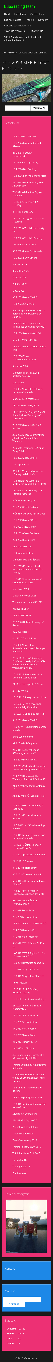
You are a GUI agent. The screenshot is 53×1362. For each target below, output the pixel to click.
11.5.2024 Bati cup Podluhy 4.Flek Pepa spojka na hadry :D (28, 325)
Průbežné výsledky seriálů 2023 (28, 513)
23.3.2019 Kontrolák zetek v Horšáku (26, 817)
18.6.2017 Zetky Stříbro (24, 1022)
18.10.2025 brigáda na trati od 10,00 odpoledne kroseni (23, 38)
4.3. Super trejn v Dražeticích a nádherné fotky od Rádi (28, 1056)
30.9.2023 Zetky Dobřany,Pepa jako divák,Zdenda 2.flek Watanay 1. (28, 438)
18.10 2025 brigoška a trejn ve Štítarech (28, 220)
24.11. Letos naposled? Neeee (28, 684)
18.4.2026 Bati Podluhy (24, 169)
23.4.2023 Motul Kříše (23, 539)
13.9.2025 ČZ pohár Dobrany (27, 238)
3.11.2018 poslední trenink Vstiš (29, 854)
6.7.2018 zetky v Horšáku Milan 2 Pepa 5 (28, 882)
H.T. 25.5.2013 (19, 1159)
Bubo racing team (19, 6)
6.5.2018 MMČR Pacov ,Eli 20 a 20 (28, 945)
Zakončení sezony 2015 (24, 1140)
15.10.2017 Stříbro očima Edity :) (29, 999)
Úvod (7, 14)
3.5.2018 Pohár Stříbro (24, 910)
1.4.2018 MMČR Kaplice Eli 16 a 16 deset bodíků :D (28, 955)
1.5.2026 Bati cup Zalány (25, 162)
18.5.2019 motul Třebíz (24, 759)
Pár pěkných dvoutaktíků (25, 1127)
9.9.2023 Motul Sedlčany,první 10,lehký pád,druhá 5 (28, 472)
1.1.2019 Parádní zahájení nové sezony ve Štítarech (28, 836)
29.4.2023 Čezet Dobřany (25, 533)
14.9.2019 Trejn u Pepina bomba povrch (29, 728)
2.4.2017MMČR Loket (23, 1048)
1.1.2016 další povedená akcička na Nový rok (29, 1106)
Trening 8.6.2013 (21, 1166)
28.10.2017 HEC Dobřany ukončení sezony (25, 991)
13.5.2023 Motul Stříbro (24, 520)
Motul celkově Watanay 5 (25, 398)
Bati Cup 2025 (19, 284)
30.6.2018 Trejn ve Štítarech (27, 874)
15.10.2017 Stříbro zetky (25, 1015)
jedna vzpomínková (22, 736)
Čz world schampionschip (17, 25)
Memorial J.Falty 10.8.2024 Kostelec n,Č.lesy (26, 374)
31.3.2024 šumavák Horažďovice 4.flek (29, 348)
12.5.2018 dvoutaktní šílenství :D (29, 923)
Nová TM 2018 (20, 982)
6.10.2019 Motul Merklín (25, 720)
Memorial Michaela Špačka (26, 559)
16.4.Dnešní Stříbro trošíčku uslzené (27, 1089)
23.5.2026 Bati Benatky (24, 136)
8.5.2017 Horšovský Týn (24, 1041)
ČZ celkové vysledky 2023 (25, 405)
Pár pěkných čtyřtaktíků (24, 1120)
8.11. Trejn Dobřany (22, 211)
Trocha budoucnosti (22, 1133)
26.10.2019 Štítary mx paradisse (29, 697)
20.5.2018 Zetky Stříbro (24, 917)
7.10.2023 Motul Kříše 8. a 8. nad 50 (27, 427)
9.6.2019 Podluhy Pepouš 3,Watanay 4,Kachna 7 (25, 751)
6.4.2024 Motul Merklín (24, 339)
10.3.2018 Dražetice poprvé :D (28, 962)
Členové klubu (37, 14)
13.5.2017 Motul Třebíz (24, 1035)
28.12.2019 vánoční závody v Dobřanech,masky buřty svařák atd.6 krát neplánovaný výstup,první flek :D (28, 663)
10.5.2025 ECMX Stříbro (24, 257)
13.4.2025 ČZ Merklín (15, 31)
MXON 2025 (37, 31)
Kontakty (43, 19)
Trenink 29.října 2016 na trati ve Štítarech (29, 1066)
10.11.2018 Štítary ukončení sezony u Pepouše (27, 846)
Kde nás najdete (12, 19)
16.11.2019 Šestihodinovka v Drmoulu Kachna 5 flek (27, 676)
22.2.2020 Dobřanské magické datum (28, 624)
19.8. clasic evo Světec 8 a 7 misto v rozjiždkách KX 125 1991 (29, 482)
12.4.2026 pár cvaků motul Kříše (29, 175)
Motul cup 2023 (20, 589)
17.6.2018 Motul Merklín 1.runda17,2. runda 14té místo (28, 892)
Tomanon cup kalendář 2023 (27, 602)
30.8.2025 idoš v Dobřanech (27, 251)
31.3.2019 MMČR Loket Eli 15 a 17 (28, 797)
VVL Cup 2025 (19, 264)
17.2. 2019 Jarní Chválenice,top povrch (28, 827)
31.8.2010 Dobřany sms (24, 743)
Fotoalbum (20, 14)
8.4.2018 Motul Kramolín (25, 936)
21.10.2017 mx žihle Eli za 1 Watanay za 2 (26, 1007)
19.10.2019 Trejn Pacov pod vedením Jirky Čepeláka (26, 705)
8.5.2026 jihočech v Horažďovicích (22, 154)
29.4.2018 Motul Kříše (23, 930)
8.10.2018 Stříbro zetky (24, 867)
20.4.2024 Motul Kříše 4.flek (27, 333)
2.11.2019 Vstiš (20, 690)
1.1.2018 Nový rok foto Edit (26, 969)
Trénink (30, 19)
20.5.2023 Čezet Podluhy (25, 507)
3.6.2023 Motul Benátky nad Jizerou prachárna (27, 492)
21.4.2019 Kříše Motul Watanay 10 (28, 787)
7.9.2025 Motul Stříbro (24, 244)
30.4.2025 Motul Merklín (25, 297)
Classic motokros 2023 (24, 595)
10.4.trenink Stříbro (22, 553)
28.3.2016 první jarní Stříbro (27, 1097)
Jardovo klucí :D (20, 608)
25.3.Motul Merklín (22, 546)
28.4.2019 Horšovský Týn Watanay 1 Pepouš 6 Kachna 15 (28, 778)
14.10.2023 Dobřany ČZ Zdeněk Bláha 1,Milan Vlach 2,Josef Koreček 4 (28, 415)
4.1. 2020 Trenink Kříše (24, 638)
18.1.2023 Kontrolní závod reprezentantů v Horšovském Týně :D (27, 569)
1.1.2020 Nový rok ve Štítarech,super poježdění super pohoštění (29, 648)
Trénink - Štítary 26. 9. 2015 (26, 1146)
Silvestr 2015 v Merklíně (24, 1113)
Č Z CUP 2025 (19, 277)
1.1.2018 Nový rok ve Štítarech (28, 976)
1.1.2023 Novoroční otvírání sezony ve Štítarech (26, 581)
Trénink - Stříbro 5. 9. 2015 (26, 1153)
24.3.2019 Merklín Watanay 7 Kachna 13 (27, 807)
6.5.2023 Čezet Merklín (24, 526)
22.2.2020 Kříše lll (21, 615)
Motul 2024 (18, 382)
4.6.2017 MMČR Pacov (24, 1028)
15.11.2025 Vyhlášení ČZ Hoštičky (25, 203)
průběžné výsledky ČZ (23, 500)
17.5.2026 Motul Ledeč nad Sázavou (26, 144)
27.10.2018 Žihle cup (23, 861)
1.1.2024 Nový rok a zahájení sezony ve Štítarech (27, 390)
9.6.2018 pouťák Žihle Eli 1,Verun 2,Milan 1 (25, 902)
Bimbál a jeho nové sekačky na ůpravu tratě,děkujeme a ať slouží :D (28, 313)
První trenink (19, 1173)
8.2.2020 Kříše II (20, 631)
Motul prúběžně (20, 464)
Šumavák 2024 (20, 366)
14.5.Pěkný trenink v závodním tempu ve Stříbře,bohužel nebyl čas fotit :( (28, 1078)
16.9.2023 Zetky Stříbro (24, 457)
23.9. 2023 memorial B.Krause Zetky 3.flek (28, 449)
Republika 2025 (20, 271)
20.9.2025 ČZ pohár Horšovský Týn (28, 230)
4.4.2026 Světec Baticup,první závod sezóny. (27, 184)
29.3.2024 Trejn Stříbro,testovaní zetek (24, 358)
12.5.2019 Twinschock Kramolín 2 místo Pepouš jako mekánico (29, 768)
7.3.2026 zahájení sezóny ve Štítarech (27, 194)
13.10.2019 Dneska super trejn (28, 713)
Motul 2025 (18, 290)
